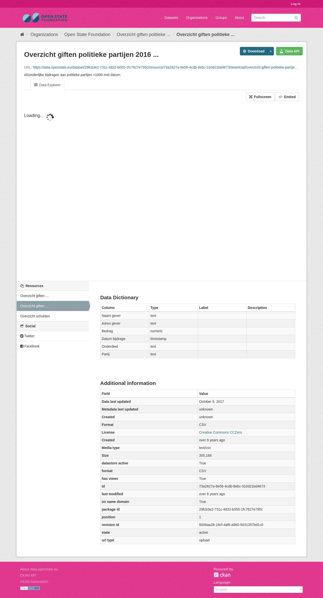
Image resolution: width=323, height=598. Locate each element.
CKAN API (28, 575)
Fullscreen (260, 97)
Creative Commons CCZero (220, 432)
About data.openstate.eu (39, 569)
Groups (221, 18)
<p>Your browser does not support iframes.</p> (161, 191)
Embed (287, 97)
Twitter (27, 336)
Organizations (196, 18)
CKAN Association (34, 582)
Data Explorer (47, 85)
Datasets (171, 18)
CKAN (222, 574)
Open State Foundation (87, 34)
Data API (289, 51)
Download (253, 51)
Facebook (29, 346)
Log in (295, 4)
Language (222, 582)
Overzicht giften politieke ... (143, 34)
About (239, 18)
